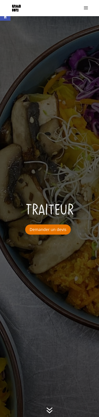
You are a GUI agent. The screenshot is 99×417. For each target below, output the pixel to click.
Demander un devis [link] (48, 229)
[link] (16, 8)
